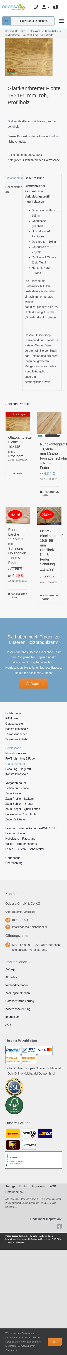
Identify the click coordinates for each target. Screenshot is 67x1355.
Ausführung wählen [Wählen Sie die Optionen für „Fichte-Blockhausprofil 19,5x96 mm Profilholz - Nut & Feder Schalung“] (46, 597)
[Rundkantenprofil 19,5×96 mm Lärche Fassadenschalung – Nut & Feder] (49, 425)
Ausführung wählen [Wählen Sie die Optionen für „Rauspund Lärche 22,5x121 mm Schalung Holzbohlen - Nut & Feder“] (14, 596)
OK (54, 1341)
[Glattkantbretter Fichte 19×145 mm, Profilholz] (18, 421)
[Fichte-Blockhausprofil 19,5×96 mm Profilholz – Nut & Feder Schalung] (49, 516)
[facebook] (59, 1226)
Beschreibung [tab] (12, 177)
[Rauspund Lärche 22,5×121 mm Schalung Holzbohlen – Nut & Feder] (18, 515)
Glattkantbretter (33, 160)
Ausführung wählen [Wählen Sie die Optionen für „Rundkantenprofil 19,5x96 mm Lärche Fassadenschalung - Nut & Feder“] (46, 494)
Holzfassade (52, 160)
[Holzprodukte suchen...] (28, 20)
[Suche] (6, 20)
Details (19, 473)
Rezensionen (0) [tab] (12, 189)
